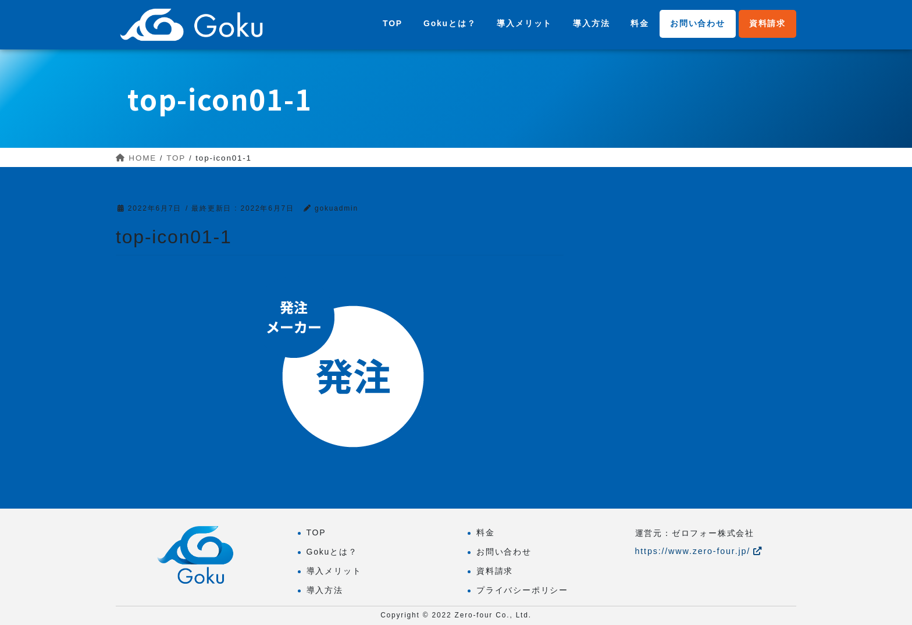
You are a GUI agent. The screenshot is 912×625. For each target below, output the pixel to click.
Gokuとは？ (332, 551)
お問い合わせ (504, 551)
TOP (316, 532)
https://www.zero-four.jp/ (699, 551)
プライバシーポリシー (522, 590)
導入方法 (325, 590)
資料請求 (494, 571)
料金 (485, 532)
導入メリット (334, 571)
